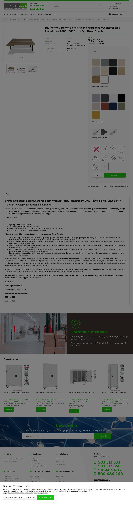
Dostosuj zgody (30, 497)
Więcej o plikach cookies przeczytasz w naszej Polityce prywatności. (25, 493)
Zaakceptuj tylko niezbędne (13, 497)
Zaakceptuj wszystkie (45, 497)
